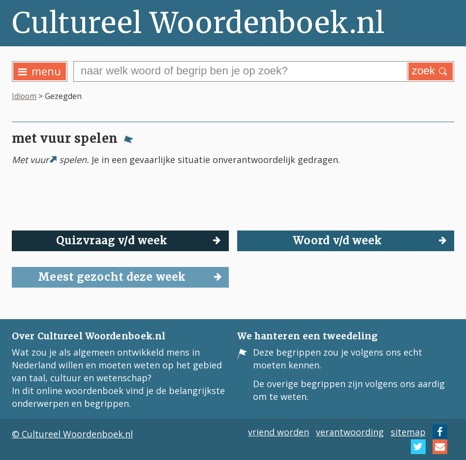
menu (39, 71)
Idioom (24, 96)
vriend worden (278, 432)
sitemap (408, 432)
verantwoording (350, 432)
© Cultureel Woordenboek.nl (72, 434)
